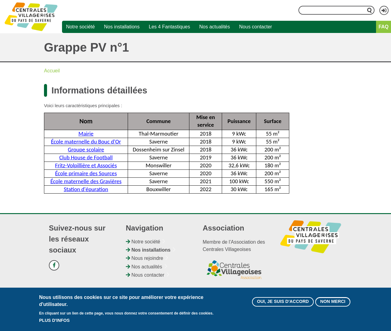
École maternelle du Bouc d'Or (86, 141)
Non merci (332, 302)
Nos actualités (214, 26)
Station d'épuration (86, 189)
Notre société (80, 26)
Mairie (86, 133)
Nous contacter (255, 26)
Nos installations (122, 26)
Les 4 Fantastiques (169, 26)
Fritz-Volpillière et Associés (86, 165)
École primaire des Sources (86, 173)
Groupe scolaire (86, 149)
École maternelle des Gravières (86, 181)
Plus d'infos (54, 320)
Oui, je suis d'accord (283, 302)
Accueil (52, 70)
